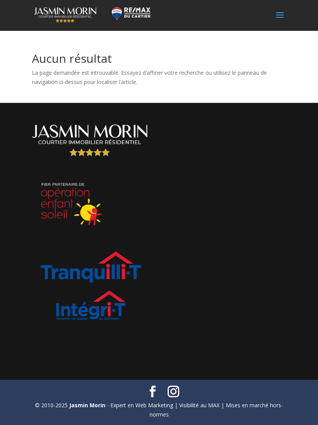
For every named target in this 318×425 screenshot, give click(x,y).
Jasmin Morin (87, 405)
